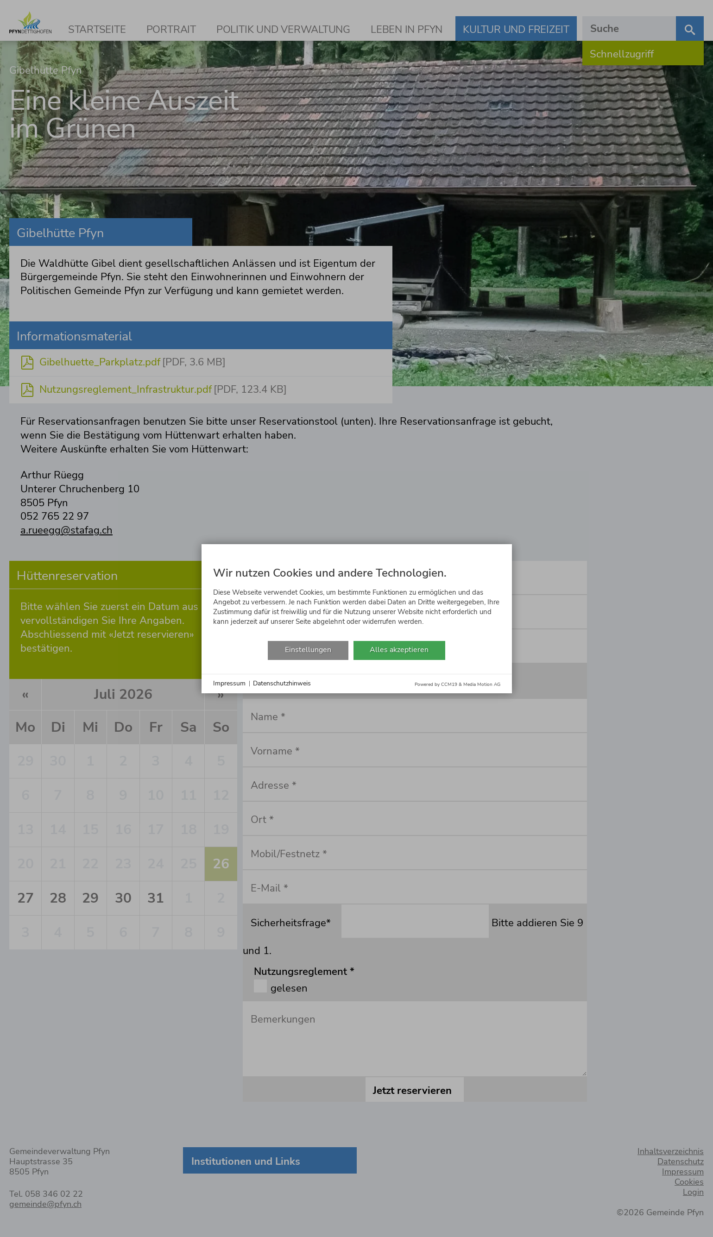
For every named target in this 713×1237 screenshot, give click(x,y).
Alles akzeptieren (399, 650)
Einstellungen (308, 650)
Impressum (229, 683)
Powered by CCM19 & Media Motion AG (457, 684)
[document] (356, 598)
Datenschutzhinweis (282, 683)
